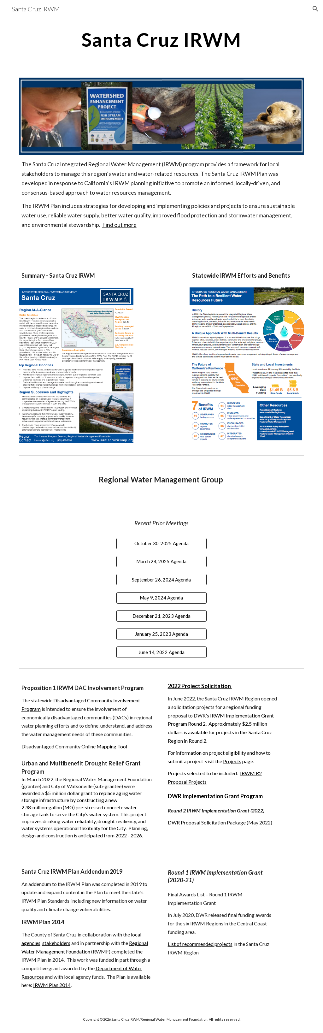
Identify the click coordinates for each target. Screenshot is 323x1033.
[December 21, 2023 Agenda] (161, 616)
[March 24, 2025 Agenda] (161, 561)
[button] (315, 8)
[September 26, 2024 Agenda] (161, 579)
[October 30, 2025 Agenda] (161, 543)
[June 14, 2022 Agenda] (161, 652)
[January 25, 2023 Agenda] (161, 634)
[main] (161, 39)
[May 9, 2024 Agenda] (161, 598)
